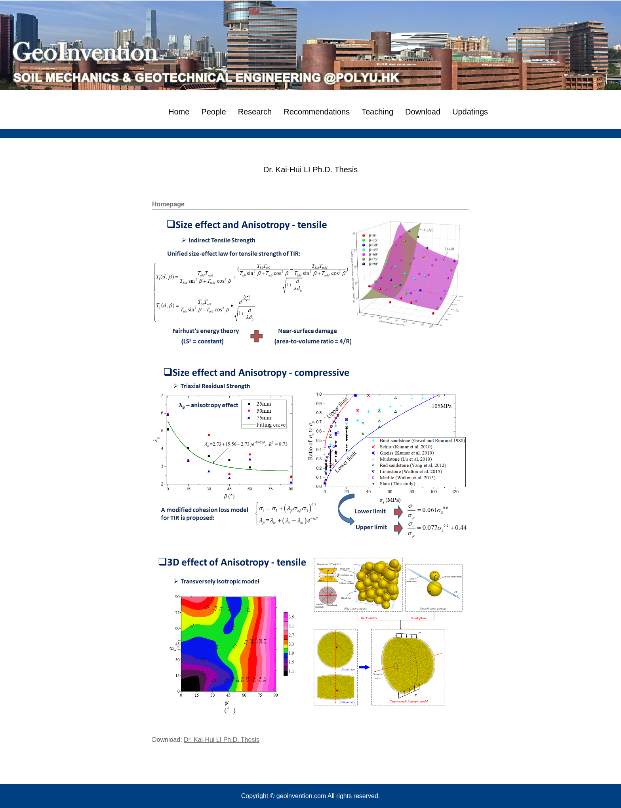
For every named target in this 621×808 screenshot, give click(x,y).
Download (422, 111)
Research (255, 111)
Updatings (470, 111)
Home (178, 111)
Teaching (377, 111)
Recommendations (317, 111)
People (213, 111)
